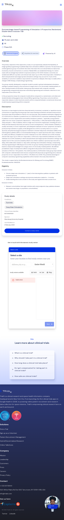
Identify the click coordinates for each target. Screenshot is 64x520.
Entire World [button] (40, 264)
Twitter (4, 514)
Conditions (7, 199)
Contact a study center (32, 231)
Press (2, 467)
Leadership (4, 459)
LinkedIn (12, 514)
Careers (3, 471)
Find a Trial (4, 429)
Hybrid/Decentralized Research (12, 441)
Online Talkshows (6, 445)
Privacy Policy (5, 475)
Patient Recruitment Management (13, 437)
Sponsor (7, 217)
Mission (3, 455)
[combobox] (20, 264)
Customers (4, 463)
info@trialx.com (6, 494)
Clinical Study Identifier (11, 211)
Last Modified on (9, 222)
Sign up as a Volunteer (8, 433)
